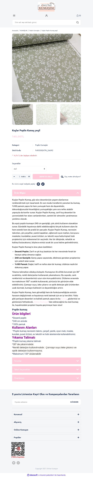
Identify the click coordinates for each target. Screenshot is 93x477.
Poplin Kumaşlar (41, 145)
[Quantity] (19, 176)
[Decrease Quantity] (14, 176)
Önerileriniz (19, 378)
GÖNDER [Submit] (74, 402)
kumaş (64, 299)
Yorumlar (18, 360)
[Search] (46, 22)
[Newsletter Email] (46, 402)
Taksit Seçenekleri (22, 369)
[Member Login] (46, 15)
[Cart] (79, 15)
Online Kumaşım (41, 302)
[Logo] (46, 7)
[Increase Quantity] (29, 176)
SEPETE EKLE (45, 176)
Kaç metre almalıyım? (71, 176)
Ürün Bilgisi (19, 192)
